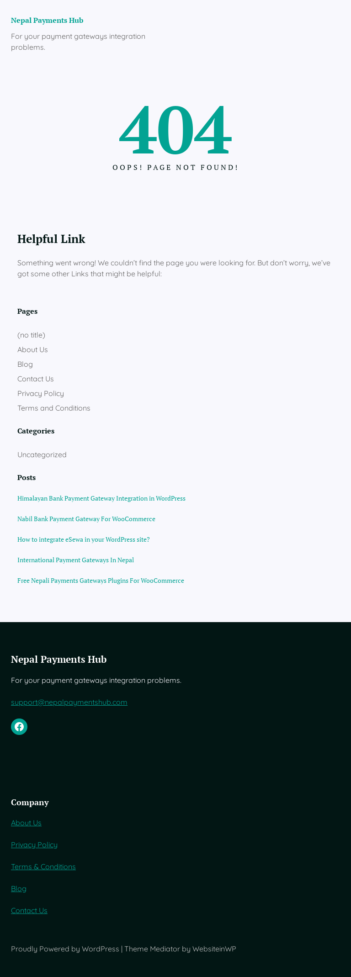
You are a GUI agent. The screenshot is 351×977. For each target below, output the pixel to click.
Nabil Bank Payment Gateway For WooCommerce (86, 518)
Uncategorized (42, 454)
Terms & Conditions (43, 866)
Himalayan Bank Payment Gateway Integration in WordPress (101, 498)
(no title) (31, 334)
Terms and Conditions (53, 407)
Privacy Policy (40, 393)
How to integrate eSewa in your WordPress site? (83, 539)
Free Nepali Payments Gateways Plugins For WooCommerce (100, 580)
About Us (32, 349)
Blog (25, 364)
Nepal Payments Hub (47, 20)
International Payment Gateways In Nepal (75, 559)
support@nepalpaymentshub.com (69, 702)
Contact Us (35, 378)
